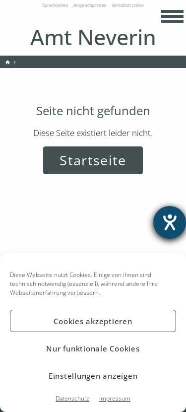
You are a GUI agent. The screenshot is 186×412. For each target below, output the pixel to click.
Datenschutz (72, 398)
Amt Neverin (93, 37)
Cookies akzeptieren (93, 321)
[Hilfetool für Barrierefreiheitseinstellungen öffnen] (169, 222)
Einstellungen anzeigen (93, 376)
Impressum (114, 398)
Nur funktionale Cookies (92, 348)
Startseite (93, 160)
